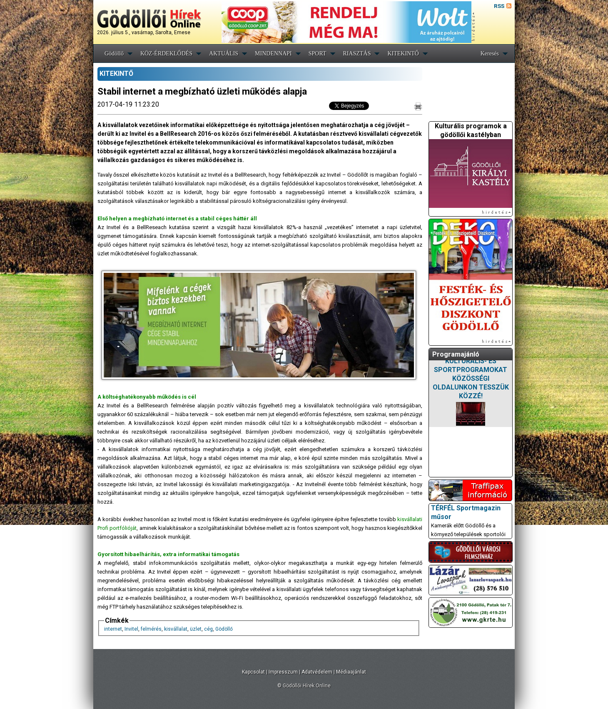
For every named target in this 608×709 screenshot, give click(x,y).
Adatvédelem (317, 672)
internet (113, 629)
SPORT (317, 53)
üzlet (196, 629)
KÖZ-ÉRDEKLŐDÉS (166, 53)
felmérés (151, 629)
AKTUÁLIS (223, 53)
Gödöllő (114, 53)
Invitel (131, 629)
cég (208, 629)
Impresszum (283, 672)
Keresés (490, 53)
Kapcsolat (253, 672)
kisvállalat (175, 629)
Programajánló (455, 354)
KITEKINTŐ (403, 53)
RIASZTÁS (357, 53)
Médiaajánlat (351, 672)
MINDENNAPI (273, 53)
